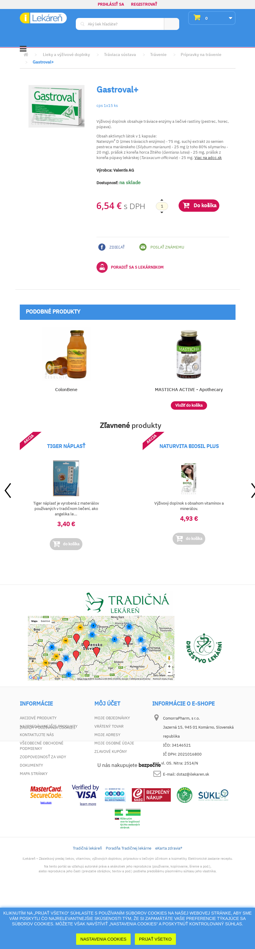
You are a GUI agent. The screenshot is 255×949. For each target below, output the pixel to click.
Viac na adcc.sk (208, 157)
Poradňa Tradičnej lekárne (128, 902)
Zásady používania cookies (48, 782)
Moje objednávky (112, 718)
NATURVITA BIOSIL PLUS (189, 446)
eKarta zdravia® (168, 902)
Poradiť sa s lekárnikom (130, 267)
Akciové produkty (38, 718)
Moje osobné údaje (114, 743)
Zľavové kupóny (110, 751)
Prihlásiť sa (111, 4)
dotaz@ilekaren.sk (192, 774)
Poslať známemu (161, 247)
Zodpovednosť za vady (43, 756)
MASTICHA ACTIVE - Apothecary (189, 389)
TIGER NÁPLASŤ (66, 446)
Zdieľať (111, 247)
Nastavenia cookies (103, 939)
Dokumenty (31, 765)
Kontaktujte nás (37, 734)
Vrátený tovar (108, 726)
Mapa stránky (34, 773)
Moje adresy (107, 734)
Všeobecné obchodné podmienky (42, 746)
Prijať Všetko (155, 939)
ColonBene (66, 389)
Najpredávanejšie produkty (49, 726)
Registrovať (144, 4)
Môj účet (107, 703)
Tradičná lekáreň (87, 902)
